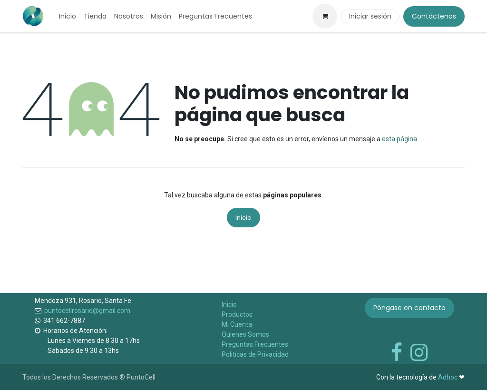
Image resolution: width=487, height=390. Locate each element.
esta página (399, 139)
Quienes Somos (245, 334)
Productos (237, 314)
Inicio (243, 217)
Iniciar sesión (370, 16)
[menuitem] (67, 16)
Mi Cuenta (237, 324)
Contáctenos (434, 16)
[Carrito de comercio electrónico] (324, 16)
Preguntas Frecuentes (255, 344)
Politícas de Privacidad (255, 354)
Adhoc (448, 377)
